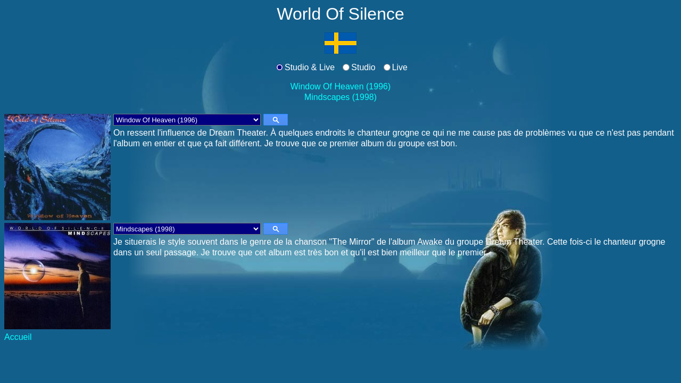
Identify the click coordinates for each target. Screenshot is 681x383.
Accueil (18, 337)
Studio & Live (310, 67)
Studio (363, 67)
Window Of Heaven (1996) (340, 86)
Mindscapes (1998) (340, 97)
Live (400, 67)
